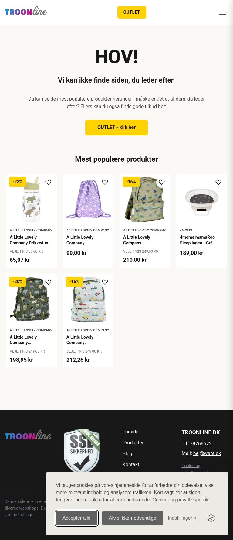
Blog (127, 453)
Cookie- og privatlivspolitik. (181, 499)
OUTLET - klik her (116, 127)
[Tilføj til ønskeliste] (48, 182)
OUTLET (131, 12)
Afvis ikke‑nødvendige (133, 518)
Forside (131, 432)
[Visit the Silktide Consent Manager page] (211, 518)
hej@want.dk (207, 453)
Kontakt (131, 464)
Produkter (133, 443)
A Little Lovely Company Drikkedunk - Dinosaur (30, 243)
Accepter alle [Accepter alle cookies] (76, 518)
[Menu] (222, 12)
